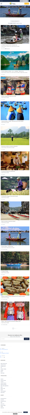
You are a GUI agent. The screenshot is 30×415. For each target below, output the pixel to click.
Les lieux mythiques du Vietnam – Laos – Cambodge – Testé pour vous (12, 71)
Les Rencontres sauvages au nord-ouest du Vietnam (9, 196)
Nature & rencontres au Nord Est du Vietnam (8, 221)
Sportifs (2, 389)
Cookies (2, 406)
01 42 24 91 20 (5, 349)
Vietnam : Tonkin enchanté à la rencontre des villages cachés (10, 321)
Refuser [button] (15, 413)
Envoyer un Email (5, 353)
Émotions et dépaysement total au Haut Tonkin (8, 96)
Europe (2, 371)
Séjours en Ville (3, 388)
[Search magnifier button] (28, 1)
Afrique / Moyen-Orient (4, 363)
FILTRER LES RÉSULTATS (15, 21)
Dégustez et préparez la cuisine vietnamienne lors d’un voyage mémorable (13, 296)
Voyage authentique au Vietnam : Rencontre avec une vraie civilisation (12, 121)
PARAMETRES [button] (20, 412)
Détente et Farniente (3, 384)
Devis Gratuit (26, 3)
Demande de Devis (3, 401)
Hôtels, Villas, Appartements (4, 385)
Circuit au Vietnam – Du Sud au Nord (7, 246)
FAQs (1, 402)
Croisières (2, 381)
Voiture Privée (2, 392)
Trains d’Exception (3, 391)
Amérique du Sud (3, 366)
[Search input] (23, 1)
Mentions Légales (3, 405)
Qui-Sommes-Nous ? (3, 398)
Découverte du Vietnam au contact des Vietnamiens (9, 146)
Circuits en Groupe (3, 380)
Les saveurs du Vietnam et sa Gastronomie (8, 171)
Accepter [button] (25, 412)
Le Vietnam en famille (4, 271)
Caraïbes (2, 370)
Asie (1, 367)
